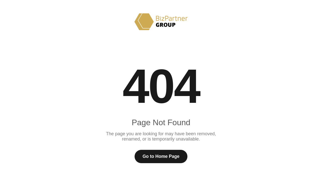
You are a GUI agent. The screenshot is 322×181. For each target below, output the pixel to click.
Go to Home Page (161, 156)
